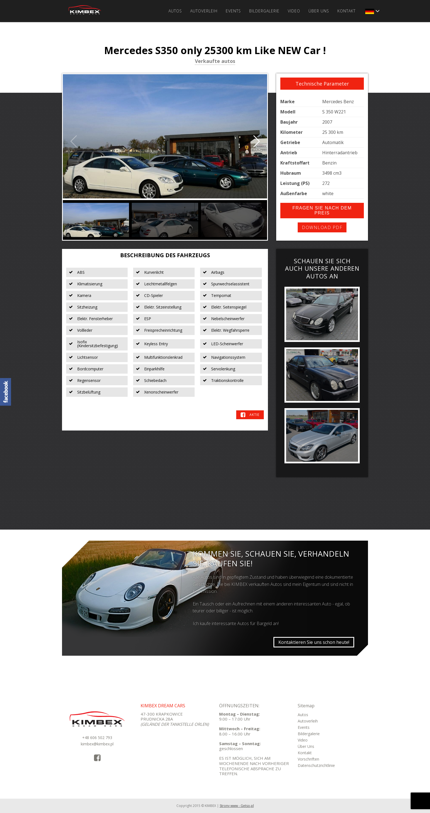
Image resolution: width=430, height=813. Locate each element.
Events (233, 11)
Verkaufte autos (215, 61)
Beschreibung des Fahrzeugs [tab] (165, 255)
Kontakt (346, 11)
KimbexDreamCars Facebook (5, 392)
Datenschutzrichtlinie (316, 765)
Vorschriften (308, 759)
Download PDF (322, 227)
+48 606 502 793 (97, 737)
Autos (175, 11)
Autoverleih (203, 11)
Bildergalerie (264, 11)
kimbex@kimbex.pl (97, 743)
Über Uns (318, 11)
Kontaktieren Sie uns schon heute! (313, 642)
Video (294, 11)
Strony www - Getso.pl (237, 805)
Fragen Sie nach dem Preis (322, 210)
